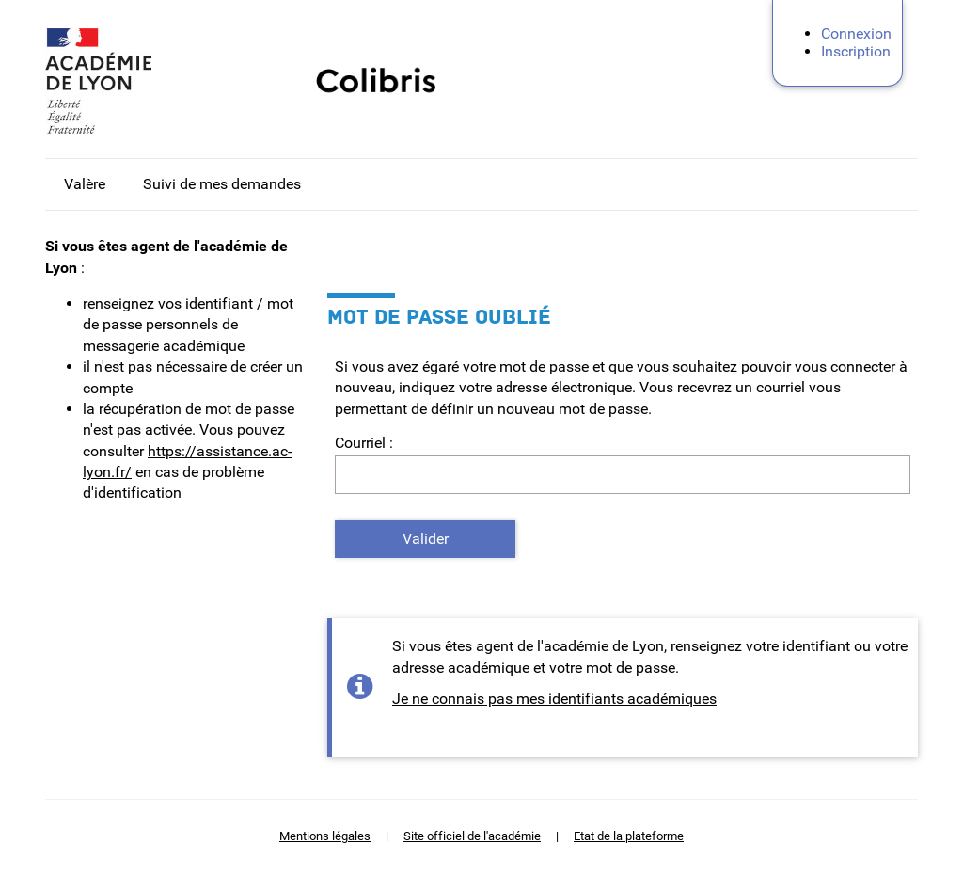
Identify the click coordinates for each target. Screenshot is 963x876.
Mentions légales (325, 836)
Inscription (856, 51)
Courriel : (364, 443)
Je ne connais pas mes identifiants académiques (554, 699)
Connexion (856, 33)
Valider (426, 539)
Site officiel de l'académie (472, 836)
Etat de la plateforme (629, 836)
